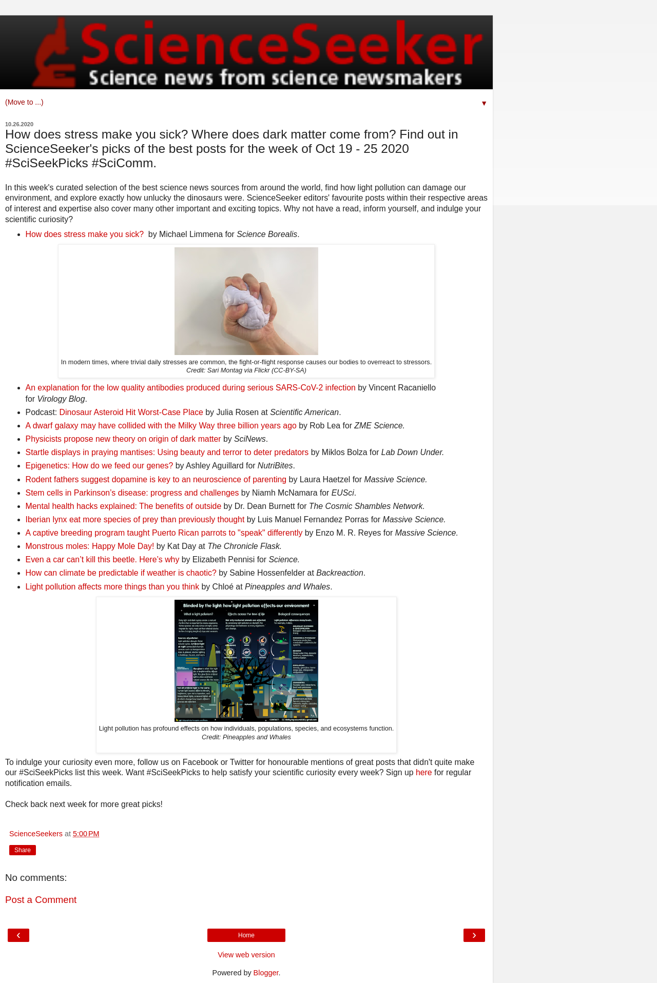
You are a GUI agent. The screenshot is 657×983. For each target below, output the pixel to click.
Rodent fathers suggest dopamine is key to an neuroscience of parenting (156, 479)
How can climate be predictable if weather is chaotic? (121, 572)
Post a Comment (40, 899)
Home (246, 935)
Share (22, 850)
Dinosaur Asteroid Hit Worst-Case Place (131, 412)
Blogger (266, 973)
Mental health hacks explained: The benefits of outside (124, 506)
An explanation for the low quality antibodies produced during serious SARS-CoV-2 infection (191, 387)
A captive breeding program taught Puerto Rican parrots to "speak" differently (164, 532)
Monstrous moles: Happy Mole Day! (90, 546)
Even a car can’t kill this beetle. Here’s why (103, 559)
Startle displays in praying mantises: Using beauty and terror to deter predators (167, 452)
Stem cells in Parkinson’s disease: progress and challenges (132, 492)
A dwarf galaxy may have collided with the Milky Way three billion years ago (161, 425)
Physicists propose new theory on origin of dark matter (123, 439)
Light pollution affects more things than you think (112, 586)
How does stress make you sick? (85, 234)
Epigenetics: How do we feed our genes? (99, 465)
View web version (246, 955)
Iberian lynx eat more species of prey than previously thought (135, 519)
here (424, 772)
